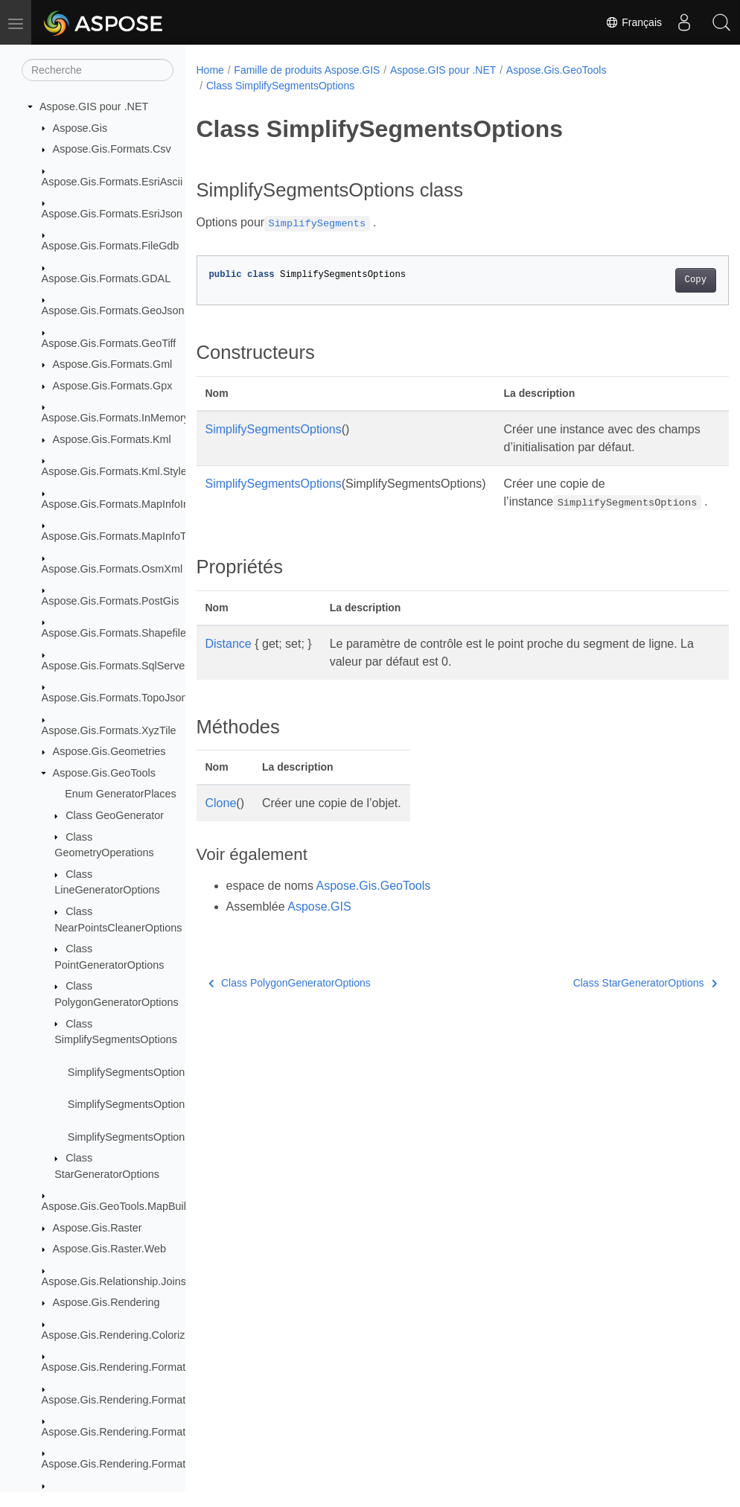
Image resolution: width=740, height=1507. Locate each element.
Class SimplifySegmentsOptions (280, 86)
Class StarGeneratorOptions (607, 1001)
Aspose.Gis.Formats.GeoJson (113, 310)
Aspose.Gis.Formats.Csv (112, 149)
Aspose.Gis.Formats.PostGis (110, 601)
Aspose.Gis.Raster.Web (110, 1249)
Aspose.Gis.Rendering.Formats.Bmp (129, 1367)
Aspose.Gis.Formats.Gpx (113, 386)
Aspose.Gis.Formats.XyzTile (109, 730)
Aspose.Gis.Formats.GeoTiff (109, 343)
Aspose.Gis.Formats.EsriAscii (112, 182)
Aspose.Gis (80, 128)
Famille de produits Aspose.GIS (307, 70)
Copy (658, 280)
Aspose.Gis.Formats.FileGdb (110, 246)
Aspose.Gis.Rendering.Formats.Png (127, 1432)
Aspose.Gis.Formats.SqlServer (115, 666)
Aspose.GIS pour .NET (93, 106)
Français (633, 22)
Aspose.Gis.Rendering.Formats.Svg (127, 1464)
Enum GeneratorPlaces (120, 794)
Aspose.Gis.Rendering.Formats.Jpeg (129, 1400)
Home (210, 70)
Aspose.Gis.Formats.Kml (112, 439)
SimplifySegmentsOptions (273, 429)
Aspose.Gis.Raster (97, 1228)
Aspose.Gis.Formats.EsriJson (112, 214)
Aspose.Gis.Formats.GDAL (106, 278)
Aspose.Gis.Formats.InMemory (115, 418)
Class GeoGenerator (115, 815)
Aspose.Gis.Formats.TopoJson (115, 698)
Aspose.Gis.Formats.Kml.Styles (117, 471)
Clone (221, 821)
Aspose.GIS (319, 924)
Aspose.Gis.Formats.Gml (113, 364)
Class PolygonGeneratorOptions (289, 1001)
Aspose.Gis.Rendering (106, 1302)
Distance (228, 661)
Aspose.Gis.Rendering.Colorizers (121, 1335)
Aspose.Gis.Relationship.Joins (114, 1281)
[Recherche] (97, 70)
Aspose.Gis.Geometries (109, 751)
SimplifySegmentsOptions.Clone (144, 1137)
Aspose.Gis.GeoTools (104, 773)
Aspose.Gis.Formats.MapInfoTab (120, 536)
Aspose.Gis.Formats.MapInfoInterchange (139, 504)
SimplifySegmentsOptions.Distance (151, 1104)
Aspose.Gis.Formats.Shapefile (114, 633)
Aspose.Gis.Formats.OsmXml (112, 569)
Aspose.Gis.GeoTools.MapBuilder (122, 1206)
